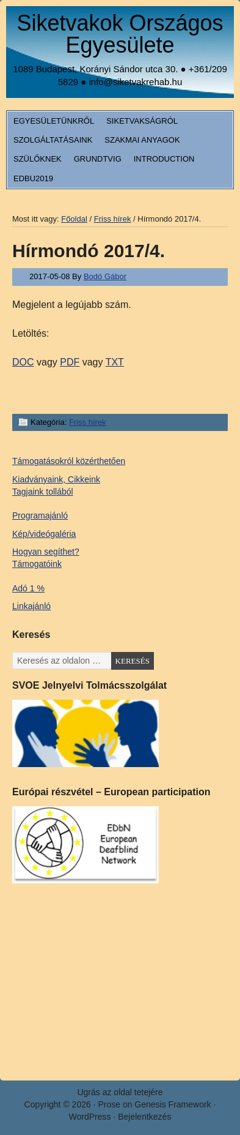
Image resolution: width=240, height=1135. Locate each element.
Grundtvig (98, 158)
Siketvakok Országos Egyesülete (119, 34)
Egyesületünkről (53, 120)
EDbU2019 (33, 178)
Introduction (164, 158)
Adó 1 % (28, 588)
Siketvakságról (142, 120)
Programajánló (40, 515)
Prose (109, 1104)
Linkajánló (31, 606)
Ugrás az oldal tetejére (119, 1092)
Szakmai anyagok (142, 139)
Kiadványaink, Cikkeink (56, 479)
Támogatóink (37, 564)
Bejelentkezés (144, 1117)
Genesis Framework (172, 1104)
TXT (115, 362)
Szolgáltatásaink (52, 139)
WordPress (90, 1117)
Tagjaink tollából (42, 491)
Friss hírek (87, 422)
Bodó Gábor (105, 276)
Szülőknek (37, 158)
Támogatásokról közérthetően (68, 461)
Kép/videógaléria (44, 534)
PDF (69, 362)
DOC (23, 362)
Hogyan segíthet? (45, 551)
